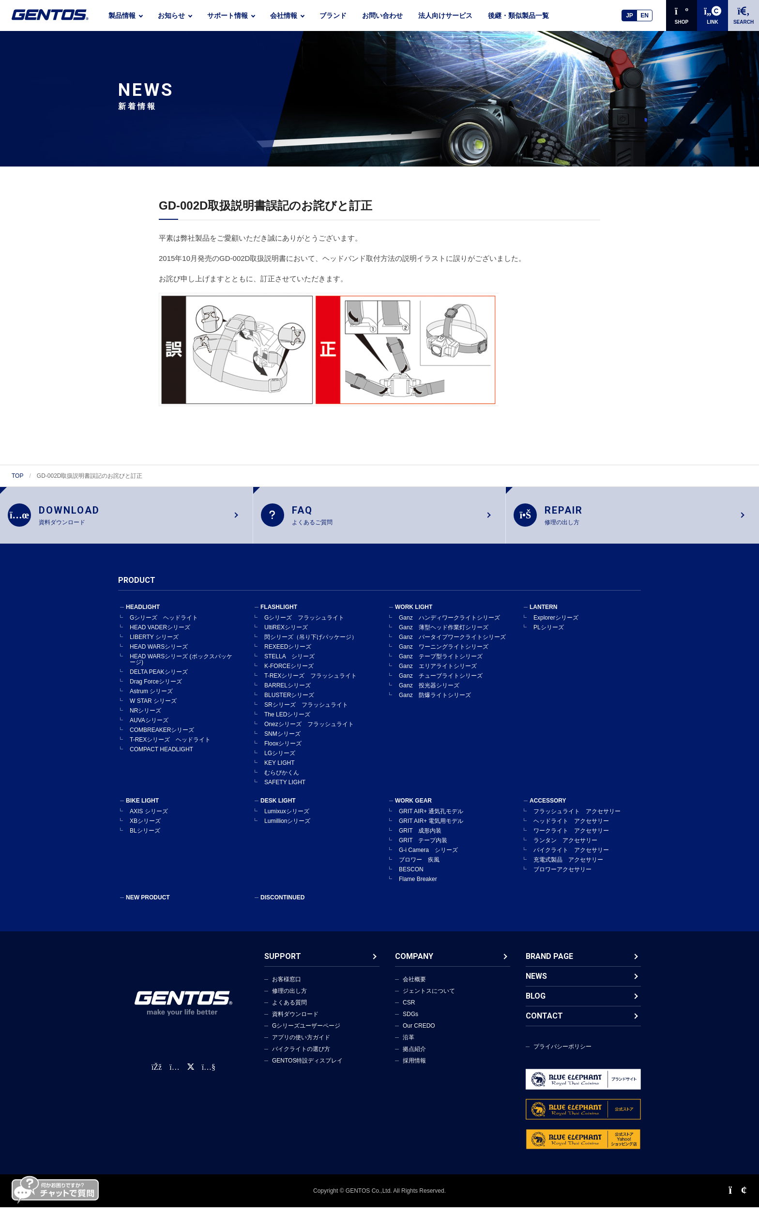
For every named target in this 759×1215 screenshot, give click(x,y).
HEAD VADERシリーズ (160, 635)
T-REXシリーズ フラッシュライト (310, 683)
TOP (17, 475)
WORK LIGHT (413, 614)
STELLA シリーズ (289, 664)
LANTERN (543, 614)
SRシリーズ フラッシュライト (306, 712)
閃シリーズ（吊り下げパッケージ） (310, 644)
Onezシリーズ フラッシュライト (309, 732)
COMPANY (414, 964)
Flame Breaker (418, 886)
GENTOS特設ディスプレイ (307, 1068)
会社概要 (414, 987)
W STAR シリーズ (153, 708)
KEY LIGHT (279, 770)
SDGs (410, 1021)
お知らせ (171, 15)
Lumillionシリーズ (287, 828)
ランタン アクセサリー (565, 848)
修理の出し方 (289, 998)
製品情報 (122, 15)
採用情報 (414, 1068)
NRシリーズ (145, 718)
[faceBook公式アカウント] (157, 1075)
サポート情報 (227, 15)
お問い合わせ (382, 15)
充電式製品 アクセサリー (568, 867)
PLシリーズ (548, 635)
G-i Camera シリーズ (428, 857)
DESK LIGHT (278, 808)
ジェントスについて (429, 998)
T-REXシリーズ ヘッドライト (170, 747)
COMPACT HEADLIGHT (161, 757)
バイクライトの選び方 (301, 1056)
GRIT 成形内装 (420, 838)
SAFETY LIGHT (284, 790)
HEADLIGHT (143, 614)
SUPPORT (282, 964)
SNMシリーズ (282, 741)
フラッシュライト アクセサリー (577, 819)
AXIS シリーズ (149, 819)
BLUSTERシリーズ (289, 702)
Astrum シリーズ (151, 699)
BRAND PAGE (549, 964)
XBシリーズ (145, 828)
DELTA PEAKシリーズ (159, 679)
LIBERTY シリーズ (154, 644)
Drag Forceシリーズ (156, 689)
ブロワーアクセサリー (562, 877)
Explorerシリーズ (555, 625)
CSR (409, 1010)
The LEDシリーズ (287, 722)
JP (629, 15)
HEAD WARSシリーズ (159, 654)
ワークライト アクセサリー (571, 838)
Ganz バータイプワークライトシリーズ (452, 644)
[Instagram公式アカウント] (174, 1075)
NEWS (536, 983)
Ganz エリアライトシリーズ (438, 673)
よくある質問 (289, 1010)
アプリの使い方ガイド (301, 1045)
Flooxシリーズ (283, 751)
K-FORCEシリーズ (289, 673)
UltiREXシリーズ (286, 635)
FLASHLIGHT (278, 614)
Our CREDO (419, 1033)
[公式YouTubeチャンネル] (208, 1075)
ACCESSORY (548, 808)
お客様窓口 (286, 987)
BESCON (411, 877)
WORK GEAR (413, 808)
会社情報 (283, 15)
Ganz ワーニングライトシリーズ (443, 654)
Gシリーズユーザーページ (306, 1033)
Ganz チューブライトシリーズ (441, 683)
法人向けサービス (445, 15)
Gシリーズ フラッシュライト (304, 625)
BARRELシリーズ (287, 693)
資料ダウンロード (295, 1021)
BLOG (536, 1003)
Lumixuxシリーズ (286, 819)
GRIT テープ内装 (423, 848)
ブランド (333, 15)
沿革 (408, 1045)
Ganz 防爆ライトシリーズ (435, 702)
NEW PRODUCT (148, 905)
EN (644, 15)
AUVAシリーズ (149, 728)
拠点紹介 (414, 1056)
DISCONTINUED (282, 905)
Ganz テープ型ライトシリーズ (441, 664)
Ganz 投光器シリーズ (429, 693)
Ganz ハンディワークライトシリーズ (449, 625)
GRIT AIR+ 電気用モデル (431, 828)
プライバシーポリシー (562, 1054)
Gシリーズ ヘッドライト (164, 625)
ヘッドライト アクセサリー (571, 828)
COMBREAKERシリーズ (162, 737)
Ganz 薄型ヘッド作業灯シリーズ (443, 635)
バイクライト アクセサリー (571, 857)
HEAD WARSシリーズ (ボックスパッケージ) (181, 667)
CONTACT (544, 1023)
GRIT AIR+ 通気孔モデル (431, 819)
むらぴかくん (281, 780)
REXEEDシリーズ (287, 654)
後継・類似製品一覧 (518, 15)
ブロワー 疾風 (419, 867)
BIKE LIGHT (142, 808)
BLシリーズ (145, 838)
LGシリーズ (279, 761)
